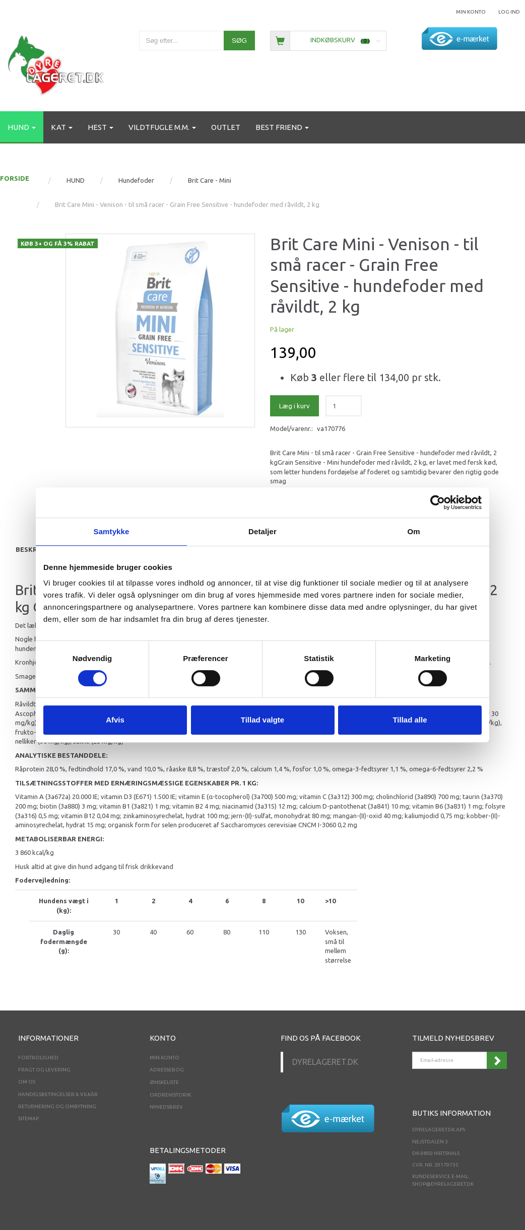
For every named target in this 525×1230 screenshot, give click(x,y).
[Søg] (239, 40)
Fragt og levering (44, 1069)
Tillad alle (409, 719)
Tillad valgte (262, 719)
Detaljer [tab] (262, 531)
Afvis (115, 719)
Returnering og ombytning (57, 1106)
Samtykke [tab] (111, 531)
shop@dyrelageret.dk (443, 1184)
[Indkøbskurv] (328, 40)
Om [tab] (413, 531)
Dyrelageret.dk (325, 1061)
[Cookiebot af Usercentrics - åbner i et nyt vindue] (437, 502)
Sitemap (28, 1118)
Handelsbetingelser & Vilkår (58, 1094)
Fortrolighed (38, 1057)
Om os (26, 1081)
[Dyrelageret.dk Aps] (58, 63)
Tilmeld (497, 1060)
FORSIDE (14, 178)
